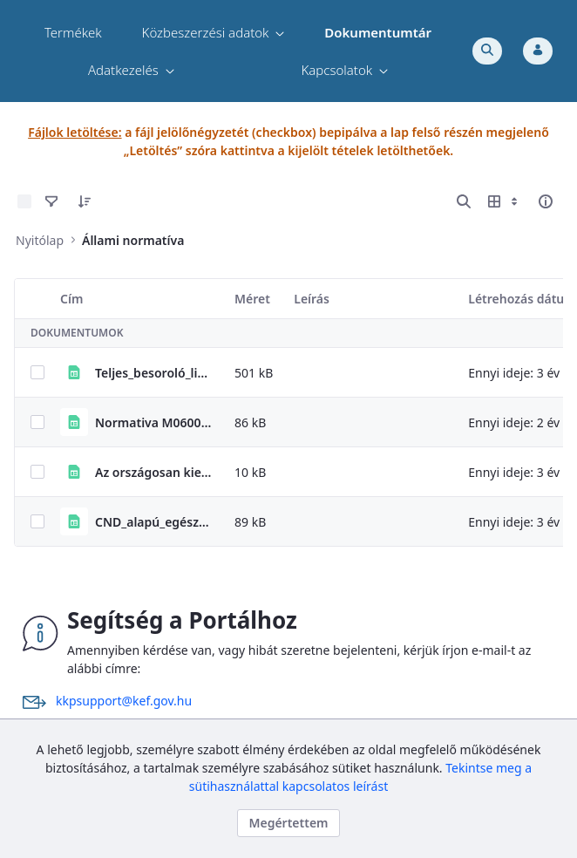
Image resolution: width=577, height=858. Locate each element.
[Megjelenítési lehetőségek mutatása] (505, 201)
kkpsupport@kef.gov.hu (124, 700)
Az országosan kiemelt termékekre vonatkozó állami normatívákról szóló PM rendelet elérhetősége (154, 472)
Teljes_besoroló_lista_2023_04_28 (154, 372)
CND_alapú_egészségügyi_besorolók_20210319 (154, 522)
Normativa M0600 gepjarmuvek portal (154, 422)
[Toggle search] (487, 51)
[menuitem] (73, 32)
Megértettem (288, 822)
